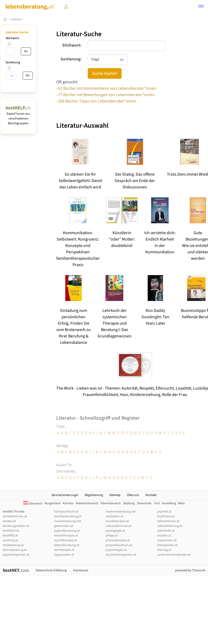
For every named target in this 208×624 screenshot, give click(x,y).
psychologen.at (116, 550)
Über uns (133, 495)
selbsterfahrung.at (169, 526)
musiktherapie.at (117, 521)
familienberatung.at (67, 516)
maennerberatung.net (121, 511)
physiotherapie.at (118, 540)
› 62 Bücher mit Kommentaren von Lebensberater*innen (106, 88)
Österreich (32, 503)
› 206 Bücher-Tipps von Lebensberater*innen (96, 101)
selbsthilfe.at (166, 530)
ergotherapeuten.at (16, 554)
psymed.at (164, 511)
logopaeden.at (64, 554)
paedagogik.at (115, 530)
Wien (181, 503)
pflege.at (112, 535)
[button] (201, 7)
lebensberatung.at (66, 545)
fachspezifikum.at (66, 511)
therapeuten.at (167, 545)
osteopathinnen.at (118, 526)
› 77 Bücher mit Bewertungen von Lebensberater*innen (105, 95)
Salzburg (129, 503)
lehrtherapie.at (64, 550)
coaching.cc (10, 540)
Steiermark (144, 503)
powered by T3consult (190, 570)
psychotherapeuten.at (121, 554)
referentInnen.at (168, 521)
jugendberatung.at (67, 530)
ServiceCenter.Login (64, 495)
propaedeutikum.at (119, 545)
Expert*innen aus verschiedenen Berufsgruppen (18, 116)
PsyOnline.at (165, 516)
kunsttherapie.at (65, 540)
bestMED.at (10, 535)
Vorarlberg (169, 503)
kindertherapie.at (66, 535)
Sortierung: (71, 59)
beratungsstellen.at (16, 526)
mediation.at (114, 516)
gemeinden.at (63, 526)
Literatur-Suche (17, 32)
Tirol (157, 503)
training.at (164, 550)
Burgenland (53, 503)
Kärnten (68, 503)
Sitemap (115, 495)
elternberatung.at (15, 550)
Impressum (80, 570)
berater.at (9, 521)
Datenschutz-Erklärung (51, 570)
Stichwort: (71, 45)
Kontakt (151, 495)
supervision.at (167, 540)
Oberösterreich (111, 503)
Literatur (16, 19)
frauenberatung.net (67, 521)
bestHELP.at (11, 530)
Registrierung (94, 495)
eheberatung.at (13, 545)
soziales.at (164, 535)
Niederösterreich (87, 503)
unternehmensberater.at (173, 554)
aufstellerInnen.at (15, 516)
